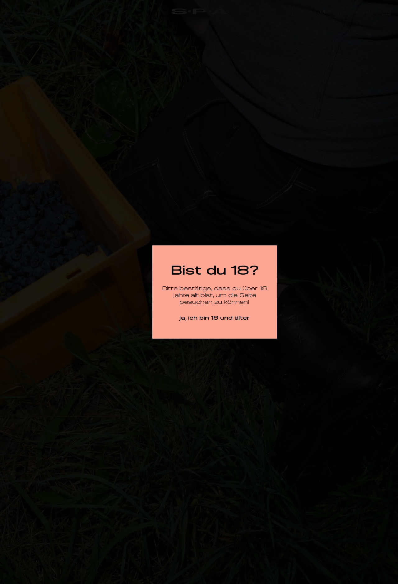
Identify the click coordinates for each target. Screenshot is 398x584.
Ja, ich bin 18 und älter (214, 317)
